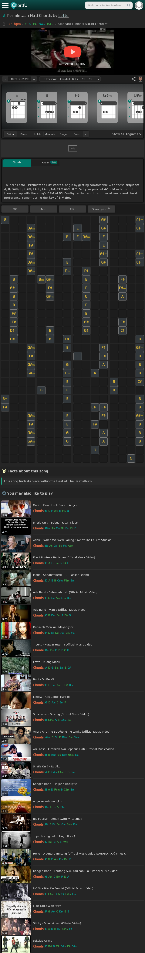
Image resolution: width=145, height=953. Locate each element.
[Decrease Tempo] (5, 79)
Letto (63, 15)
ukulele (37, 134)
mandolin (50, 134)
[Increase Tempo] (34, 79)
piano (23, 134)
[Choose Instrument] (85, 134)
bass (76, 134)
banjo (63, 134)
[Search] (128, 5)
